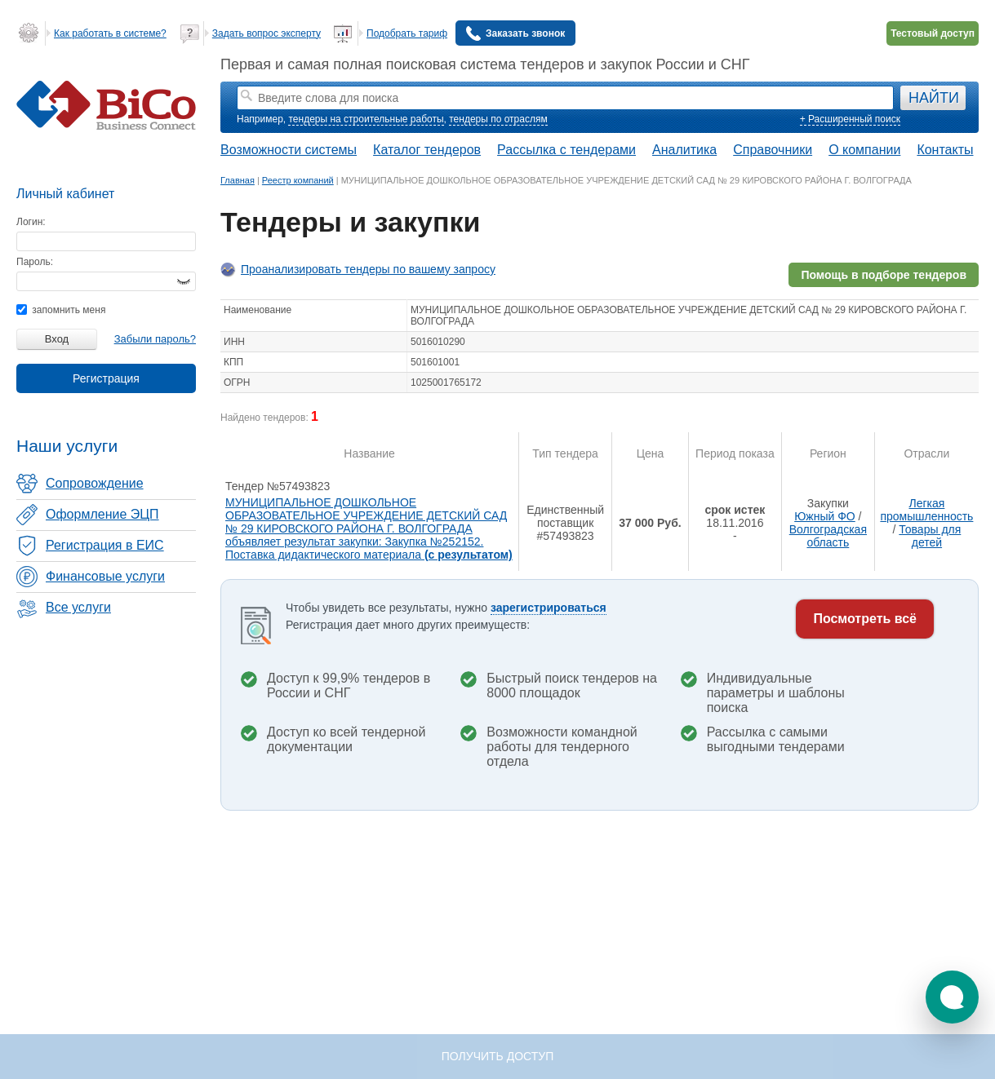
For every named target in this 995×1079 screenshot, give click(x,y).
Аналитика (684, 150)
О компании (864, 150)
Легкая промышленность (926, 510)
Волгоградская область (828, 536)
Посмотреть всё (865, 619)
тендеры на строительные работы (365, 119)
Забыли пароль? (155, 339)
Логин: (31, 222)
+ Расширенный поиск (850, 119)
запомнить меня (60, 310)
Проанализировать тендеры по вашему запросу (368, 269)
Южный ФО (824, 516)
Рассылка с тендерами (566, 150)
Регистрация (106, 378)
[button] (952, 997)
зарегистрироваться (548, 607)
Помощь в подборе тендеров (883, 274)
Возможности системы (288, 150)
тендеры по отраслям (498, 119)
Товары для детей (930, 536)
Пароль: (34, 262)
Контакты (945, 150)
